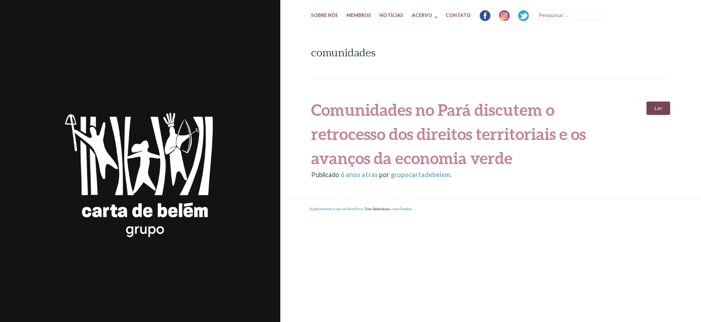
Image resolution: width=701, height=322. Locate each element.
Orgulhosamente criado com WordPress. (336, 209)
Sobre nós (324, 15)
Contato (458, 15)
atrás (360, 174)
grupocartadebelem (420, 174)
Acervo (422, 15)
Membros (358, 15)
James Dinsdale (401, 209)
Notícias (391, 15)
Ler (659, 108)
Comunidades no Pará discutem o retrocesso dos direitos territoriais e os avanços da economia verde (448, 134)
